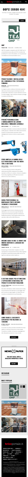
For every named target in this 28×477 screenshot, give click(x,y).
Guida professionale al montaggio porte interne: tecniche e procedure (10, 202)
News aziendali (5, 126)
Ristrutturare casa (6, 285)
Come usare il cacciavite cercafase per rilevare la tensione (11, 319)
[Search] (22, 20)
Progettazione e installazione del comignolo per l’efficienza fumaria (12, 81)
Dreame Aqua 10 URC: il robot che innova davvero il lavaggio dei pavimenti (13, 243)
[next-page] (24, 386)
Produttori (4, 47)
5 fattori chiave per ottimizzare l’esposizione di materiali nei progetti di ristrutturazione (13, 281)
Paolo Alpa (10, 47)
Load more (14, 337)
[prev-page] (21, 386)
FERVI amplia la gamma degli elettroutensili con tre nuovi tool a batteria (12, 161)
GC (10, 126)
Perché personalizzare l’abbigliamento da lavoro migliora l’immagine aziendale (12, 122)
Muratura (3, 85)
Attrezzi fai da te (5, 324)
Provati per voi (5, 247)
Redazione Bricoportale (13, 85)
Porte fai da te (5, 206)
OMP (2, 45)
